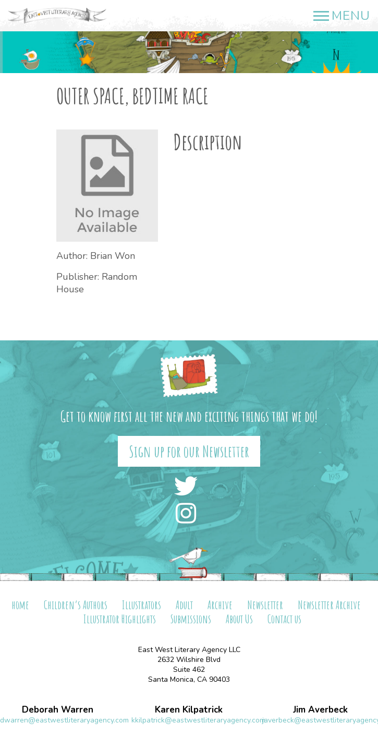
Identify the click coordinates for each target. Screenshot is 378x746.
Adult (184, 605)
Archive (220, 605)
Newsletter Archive (329, 605)
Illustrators (141, 605)
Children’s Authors (75, 605)
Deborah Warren (57, 709)
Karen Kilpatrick (189, 709)
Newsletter (265, 605)
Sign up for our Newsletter (189, 451)
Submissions (190, 619)
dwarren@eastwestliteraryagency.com (64, 720)
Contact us (284, 619)
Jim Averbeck (320, 709)
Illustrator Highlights (119, 619)
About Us (239, 619)
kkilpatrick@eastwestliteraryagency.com (198, 720)
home (20, 605)
